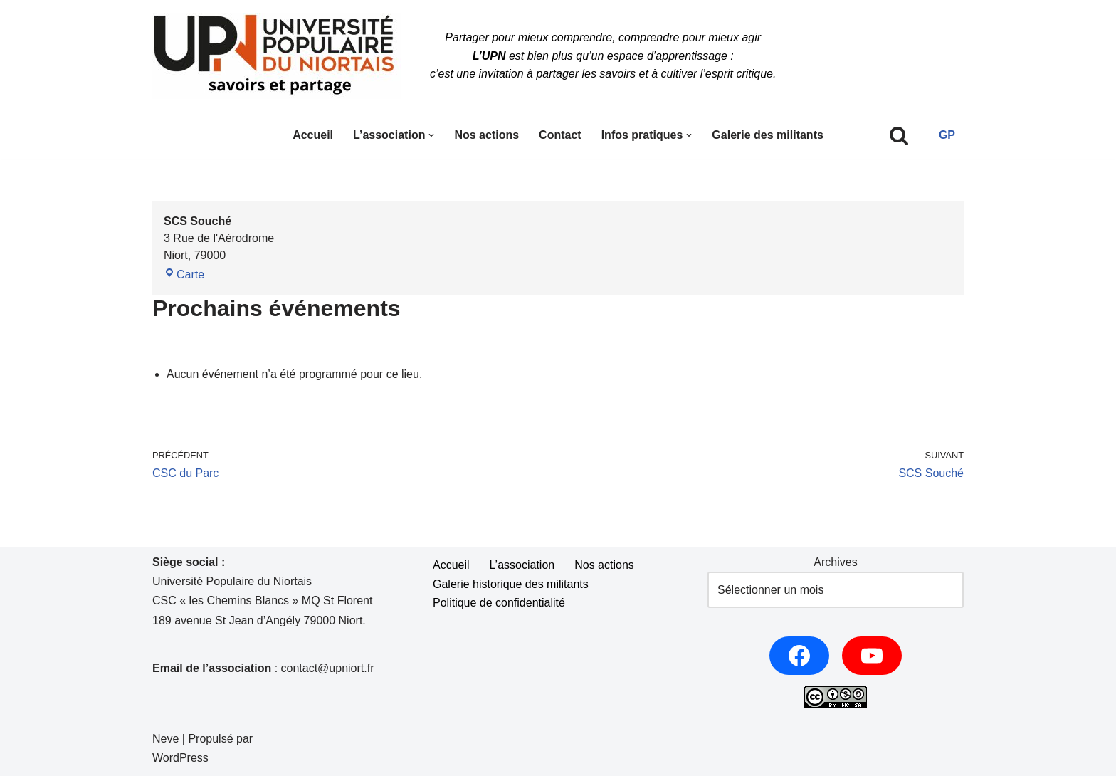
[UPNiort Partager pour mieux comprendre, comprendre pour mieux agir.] (276, 56)
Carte (184, 274)
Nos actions (486, 135)
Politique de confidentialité (499, 603)
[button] (431, 135)
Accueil (313, 135)
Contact (560, 135)
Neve (165, 739)
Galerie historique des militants (511, 584)
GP (947, 135)
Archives (835, 562)
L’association (522, 565)
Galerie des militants (767, 135)
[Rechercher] (899, 135)
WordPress (180, 758)
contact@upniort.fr (327, 668)
